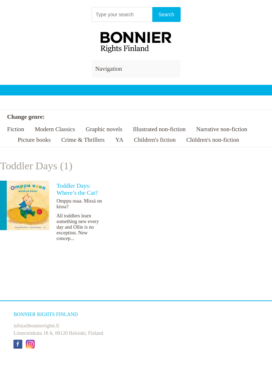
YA (119, 139)
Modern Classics (55, 129)
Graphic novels (104, 129)
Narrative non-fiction (221, 129)
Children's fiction (155, 139)
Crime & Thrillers (82, 139)
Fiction (15, 129)
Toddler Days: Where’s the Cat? (77, 189)
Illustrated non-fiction (159, 129)
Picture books (34, 139)
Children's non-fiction (212, 139)
